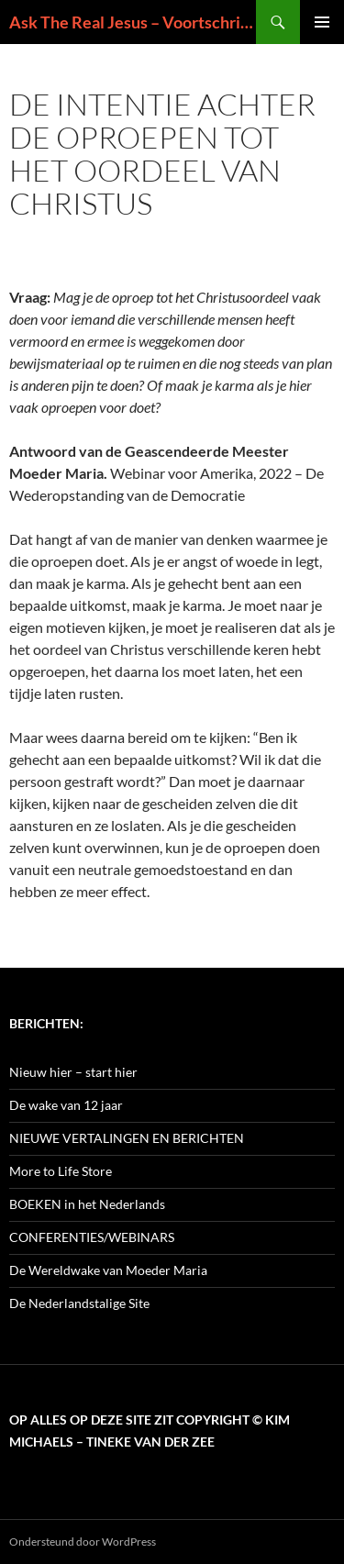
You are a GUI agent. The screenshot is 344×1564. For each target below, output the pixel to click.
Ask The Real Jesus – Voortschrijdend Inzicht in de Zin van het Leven (132, 22)
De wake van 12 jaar (66, 1105)
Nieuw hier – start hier (73, 1072)
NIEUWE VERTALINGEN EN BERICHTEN (126, 1138)
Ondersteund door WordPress (82, 1541)
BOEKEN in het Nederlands (87, 1204)
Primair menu (322, 22)
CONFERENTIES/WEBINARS (91, 1237)
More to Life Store (60, 1171)
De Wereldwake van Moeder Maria (108, 1270)
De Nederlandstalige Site (79, 1303)
